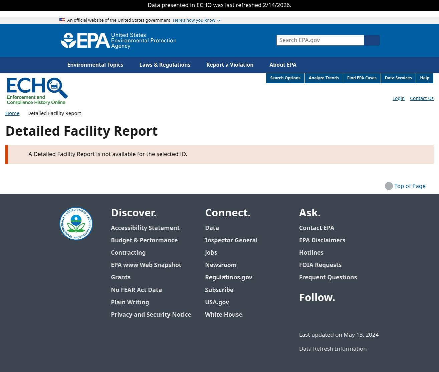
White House (227, 314)
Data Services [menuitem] (398, 78)
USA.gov (220, 302)
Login (399, 98)
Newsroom (221, 265)
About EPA (283, 65)
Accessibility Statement (145, 228)
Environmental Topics (95, 65)
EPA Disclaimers (322, 240)
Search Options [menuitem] (285, 78)
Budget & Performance (144, 240)
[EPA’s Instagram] (354, 316)
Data (212, 228)
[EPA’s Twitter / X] (321, 316)
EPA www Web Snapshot (146, 265)
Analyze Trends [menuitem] (324, 78)
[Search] (372, 40)
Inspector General (231, 240)
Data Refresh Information (333, 349)
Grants (121, 277)
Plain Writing (130, 302)
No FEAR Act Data (136, 290)
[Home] (118, 40)
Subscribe (219, 290)
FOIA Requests (320, 265)
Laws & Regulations (164, 65)
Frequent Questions (328, 277)
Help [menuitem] (424, 78)
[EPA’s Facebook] (305, 316)
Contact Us (422, 98)
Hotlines (311, 252)
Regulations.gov (232, 277)
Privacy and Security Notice (151, 314)
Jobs (211, 252)
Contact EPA (316, 228)
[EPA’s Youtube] (338, 316)
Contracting (128, 252)
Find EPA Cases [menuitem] (362, 78)
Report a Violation (229, 65)
